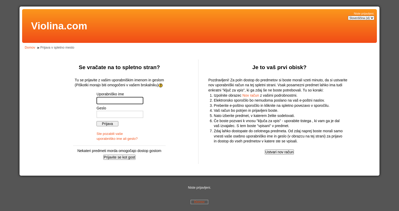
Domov (30, 47)
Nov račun (250, 95)
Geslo (101, 108)
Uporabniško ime (110, 94)
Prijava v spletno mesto (57, 47)
